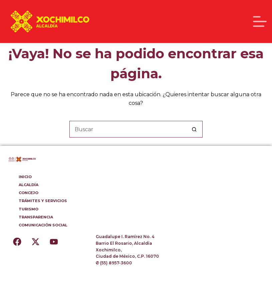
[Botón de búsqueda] (194, 129)
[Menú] (260, 21)
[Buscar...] (127, 129)
